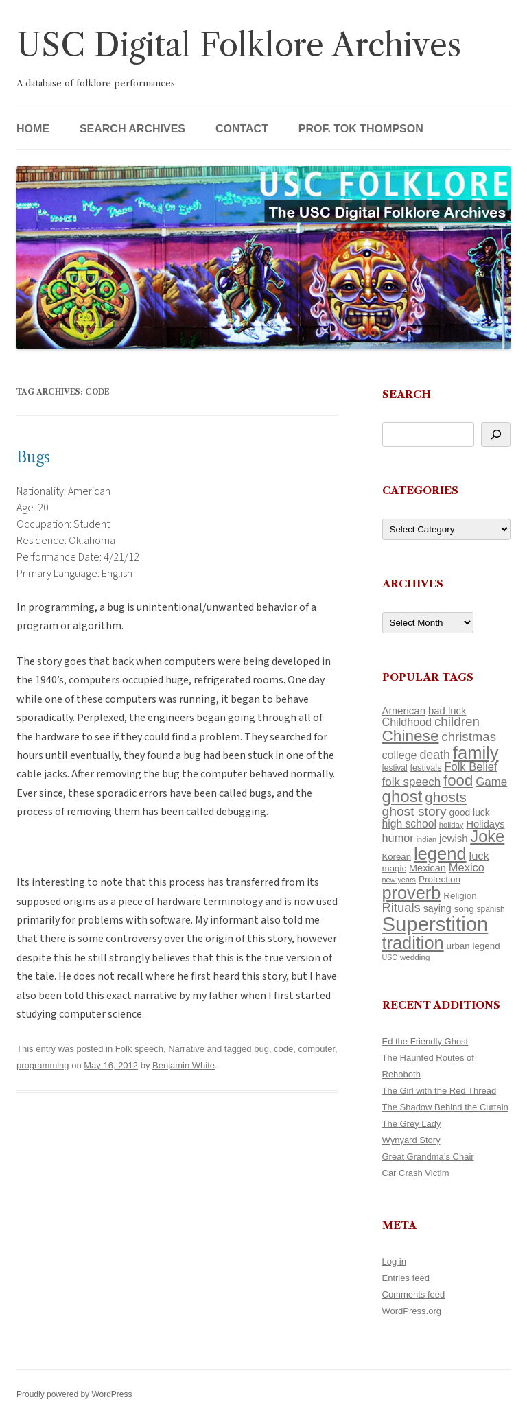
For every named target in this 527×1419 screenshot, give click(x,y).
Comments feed (413, 1294)
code (283, 1049)
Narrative (186, 1049)
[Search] (496, 434)
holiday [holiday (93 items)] (451, 825)
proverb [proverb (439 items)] (411, 892)
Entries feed (406, 1278)
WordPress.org (411, 1311)
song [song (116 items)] (464, 909)
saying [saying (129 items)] (437, 908)
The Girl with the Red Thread (439, 1091)
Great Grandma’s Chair (428, 1156)
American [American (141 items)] (404, 710)
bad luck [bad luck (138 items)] (447, 710)
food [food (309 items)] (458, 780)
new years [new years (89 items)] (399, 880)
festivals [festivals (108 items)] (425, 767)
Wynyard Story (411, 1140)
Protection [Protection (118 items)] (439, 879)
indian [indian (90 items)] (427, 839)
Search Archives (132, 128)
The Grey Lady (411, 1123)
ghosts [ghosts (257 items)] (445, 797)
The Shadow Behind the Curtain (445, 1107)
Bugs (33, 457)
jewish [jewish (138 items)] (453, 838)
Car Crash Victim (415, 1173)
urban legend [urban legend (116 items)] (473, 946)
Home (32, 128)
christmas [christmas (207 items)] (468, 736)
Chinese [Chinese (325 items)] (410, 735)
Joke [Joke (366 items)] (487, 836)
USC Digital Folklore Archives (238, 44)
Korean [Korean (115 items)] (396, 857)
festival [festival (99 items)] (395, 768)
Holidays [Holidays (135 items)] (485, 824)
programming (42, 1065)
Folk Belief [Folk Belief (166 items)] (470, 766)
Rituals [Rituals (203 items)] (401, 907)
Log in (394, 1261)
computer (316, 1049)
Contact (241, 128)
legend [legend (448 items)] (440, 853)
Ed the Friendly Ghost (425, 1041)
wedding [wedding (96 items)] (415, 956)
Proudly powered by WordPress (74, 1394)
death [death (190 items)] (434, 755)
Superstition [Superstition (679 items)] (435, 924)
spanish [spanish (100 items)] (491, 909)
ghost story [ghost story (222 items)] (414, 811)
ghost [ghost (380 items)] (402, 796)
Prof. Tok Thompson (360, 128)
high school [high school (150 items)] (409, 824)
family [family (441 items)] (476, 752)
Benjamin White (183, 1065)
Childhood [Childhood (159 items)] (407, 722)
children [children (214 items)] (457, 721)
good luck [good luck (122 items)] (469, 812)
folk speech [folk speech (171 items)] (411, 781)
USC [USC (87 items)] (390, 957)
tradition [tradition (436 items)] (413, 942)
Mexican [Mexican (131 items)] (427, 868)
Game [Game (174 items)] (491, 781)
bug (261, 1049)
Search (406, 394)
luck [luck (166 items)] (479, 856)
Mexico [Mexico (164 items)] (466, 867)
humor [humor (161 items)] (398, 838)
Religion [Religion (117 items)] (459, 896)
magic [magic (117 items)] (394, 868)
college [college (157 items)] (399, 755)
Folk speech (139, 1049)
